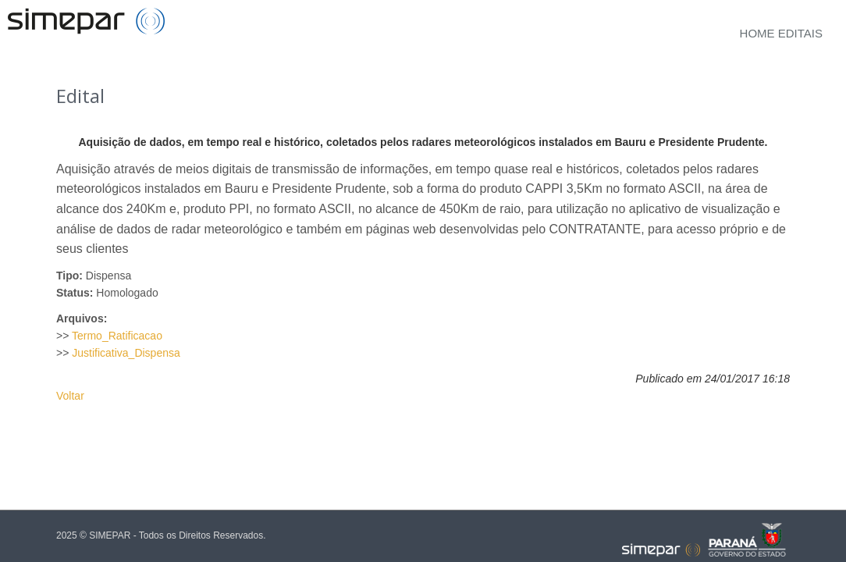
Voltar (70, 395)
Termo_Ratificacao (117, 335)
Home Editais (781, 33)
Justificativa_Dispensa (126, 353)
